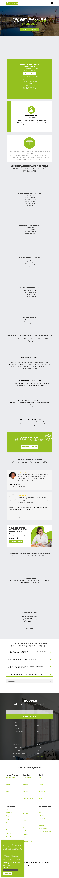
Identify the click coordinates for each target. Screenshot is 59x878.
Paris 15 (15, 725)
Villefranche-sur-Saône (45, 831)
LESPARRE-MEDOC (17, 750)
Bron (40, 809)
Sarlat (24, 827)
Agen (7, 809)
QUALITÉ (29, 629)
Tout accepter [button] (7, 873)
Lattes (41, 784)
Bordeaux (16, 738)
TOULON (39, 738)
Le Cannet (25, 791)
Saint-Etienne (43, 828)
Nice (38, 735)
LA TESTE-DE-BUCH (18, 747)
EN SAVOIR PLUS (16, 541)
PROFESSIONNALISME (29, 578)
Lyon (38, 731)
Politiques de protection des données (36, 863)
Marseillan (42, 788)
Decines (41, 825)
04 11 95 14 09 (29, 73)
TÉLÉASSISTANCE (29, 317)
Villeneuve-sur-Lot (28, 841)
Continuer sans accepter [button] (10, 870)
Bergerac (8, 816)
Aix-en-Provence (41, 728)
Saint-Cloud (16, 728)
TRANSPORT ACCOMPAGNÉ (29, 288)
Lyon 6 (41, 815)
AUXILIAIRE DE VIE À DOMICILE (29, 193)
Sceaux (15, 735)
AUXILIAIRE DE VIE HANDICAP (29, 225)
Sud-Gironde (26, 830)
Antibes (15, 756)
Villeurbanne (42, 818)
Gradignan (16, 741)
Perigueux (25, 824)
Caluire (41, 822)
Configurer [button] (6, 867)
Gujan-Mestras (17, 744)
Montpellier (40, 744)
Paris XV (8, 784)
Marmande (26, 817)
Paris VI (8, 781)
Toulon (24, 802)
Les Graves (26, 813)
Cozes (7, 830)
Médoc (24, 820)
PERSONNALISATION (29, 613)
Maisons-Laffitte (18, 731)
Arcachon (9, 812)
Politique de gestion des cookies (30, 865)
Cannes (39, 725)
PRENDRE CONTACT (29, 30)
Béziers (39, 747)
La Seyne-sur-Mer (28, 788)
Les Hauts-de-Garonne (29, 810)
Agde (38, 750)
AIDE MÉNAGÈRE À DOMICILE (29, 257)
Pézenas (41, 795)
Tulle (24, 837)
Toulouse (25, 834)
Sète (38, 753)
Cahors (8, 826)
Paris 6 (15, 722)
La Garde (25, 784)
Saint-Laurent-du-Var (19, 753)
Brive (7, 819)
